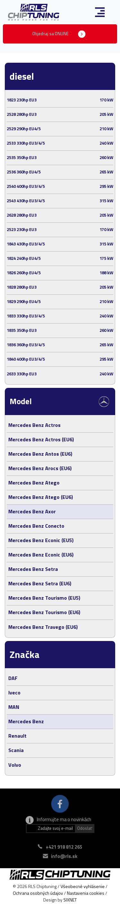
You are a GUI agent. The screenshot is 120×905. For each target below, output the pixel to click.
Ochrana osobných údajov (38, 893)
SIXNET (70, 899)
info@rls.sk (64, 856)
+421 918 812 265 (64, 847)
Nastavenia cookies (85, 893)
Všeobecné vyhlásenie (82, 886)
